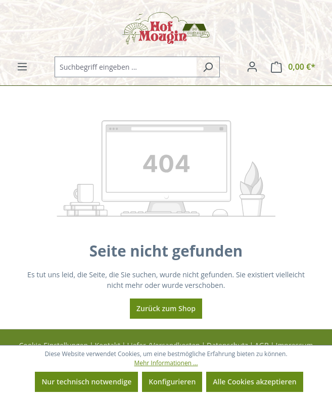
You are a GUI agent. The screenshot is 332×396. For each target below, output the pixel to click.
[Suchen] (208, 67)
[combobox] (126, 67)
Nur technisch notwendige (86, 381)
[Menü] (22, 67)
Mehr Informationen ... (166, 363)
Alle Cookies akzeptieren (254, 381)
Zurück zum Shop (166, 308)
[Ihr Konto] (252, 67)
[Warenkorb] (293, 67)
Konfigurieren (172, 381)
